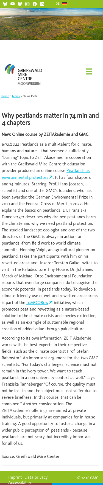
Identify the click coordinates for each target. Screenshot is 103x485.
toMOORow (37, 302)
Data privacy (36, 477)
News (16, 96)
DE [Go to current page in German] (57, 3)
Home (5, 96)
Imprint (15, 477)
